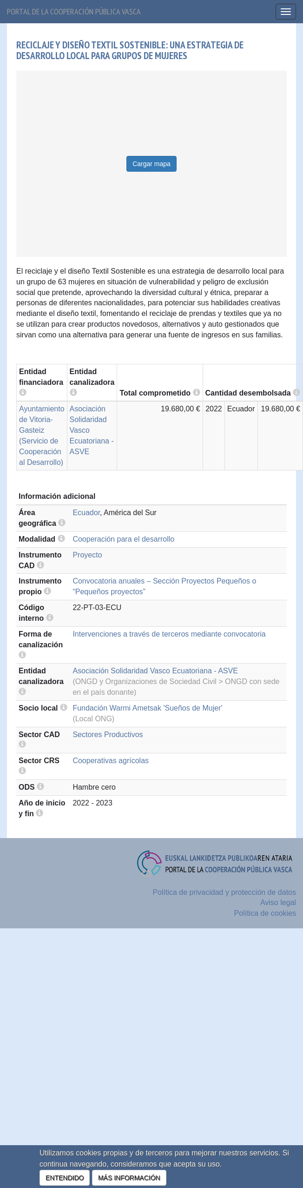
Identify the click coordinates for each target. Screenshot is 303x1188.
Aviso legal (278, 902)
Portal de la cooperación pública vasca (74, 11)
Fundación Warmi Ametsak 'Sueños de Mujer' (147, 708)
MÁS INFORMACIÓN (129, 1177)
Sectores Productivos (107, 734)
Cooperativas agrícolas (110, 761)
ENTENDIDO (65, 1177)
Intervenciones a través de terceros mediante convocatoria (168, 634)
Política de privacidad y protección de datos (224, 892)
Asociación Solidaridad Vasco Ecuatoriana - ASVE (154, 671)
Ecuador (86, 513)
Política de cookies (265, 913)
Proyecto (87, 555)
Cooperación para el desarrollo (123, 539)
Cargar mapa (151, 164)
